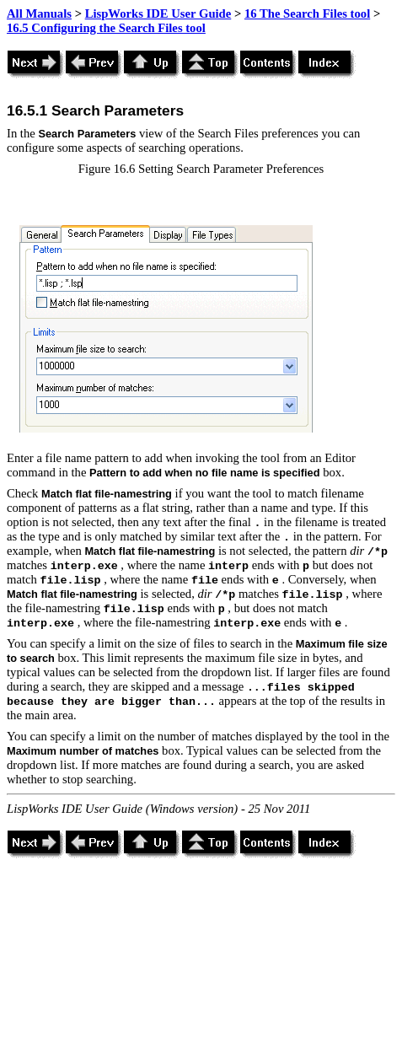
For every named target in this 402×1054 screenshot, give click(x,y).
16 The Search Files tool (307, 13)
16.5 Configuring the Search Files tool (106, 28)
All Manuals (39, 13)
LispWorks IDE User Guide (158, 13)
